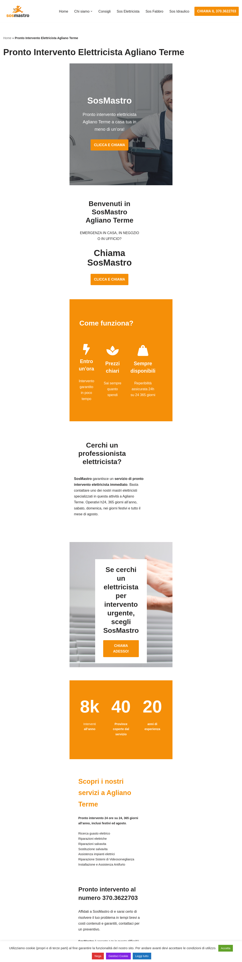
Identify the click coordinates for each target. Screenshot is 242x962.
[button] (90, 11)
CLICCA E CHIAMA (120, 140)
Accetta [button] (225, 948)
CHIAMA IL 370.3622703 (216, 11)
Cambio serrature (16, 896)
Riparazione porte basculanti (25, 912)
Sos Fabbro (154, 11)
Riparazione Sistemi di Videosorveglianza (116, 920)
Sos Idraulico (179, 11)
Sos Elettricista (127, 11)
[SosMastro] (17, 11)
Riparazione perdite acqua (185, 920)
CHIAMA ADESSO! (121, 563)
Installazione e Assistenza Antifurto (110, 888)
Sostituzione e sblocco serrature (28, 937)
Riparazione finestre (18, 904)
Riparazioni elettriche (100, 904)
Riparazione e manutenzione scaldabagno (197, 904)
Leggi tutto (142, 956)
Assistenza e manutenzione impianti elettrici (117, 880)
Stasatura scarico (178, 929)
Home (62, 11)
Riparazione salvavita (100, 912)
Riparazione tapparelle (20, 929)
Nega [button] (97, 956)
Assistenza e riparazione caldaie (189, 888)
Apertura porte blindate (21, 888)
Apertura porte (14, 880)
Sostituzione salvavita (100, 929)
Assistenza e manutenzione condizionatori (197, 880)
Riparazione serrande (19, 920)
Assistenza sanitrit (179, 896)
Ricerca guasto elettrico (102, 896)
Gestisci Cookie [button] (118, 956)
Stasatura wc (175, 937)
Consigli (104, 11)
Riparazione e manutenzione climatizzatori (197, 912)
